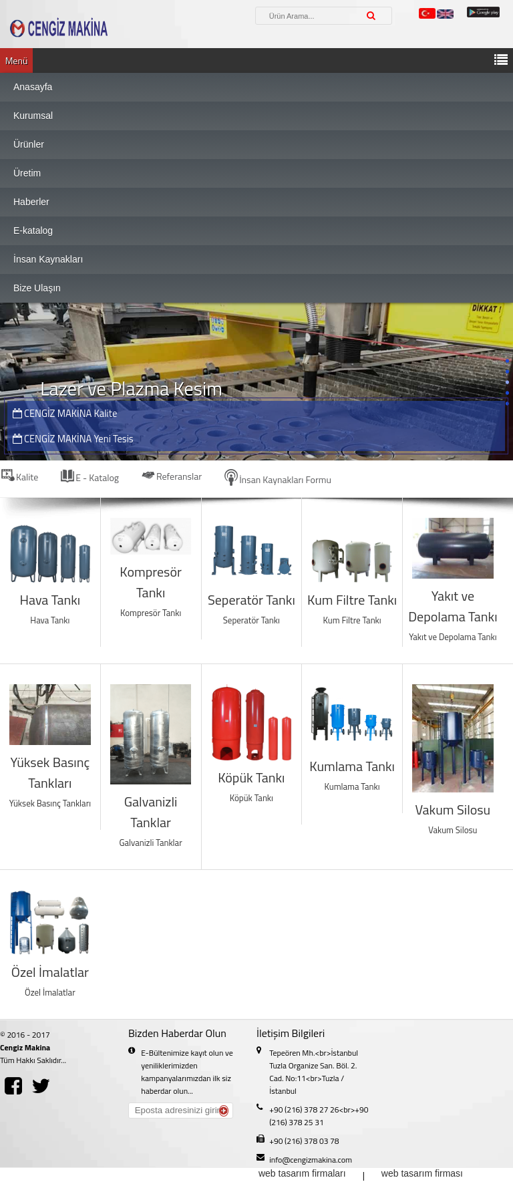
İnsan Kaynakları (48, 259)
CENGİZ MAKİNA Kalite (65, 413)
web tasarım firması (422, 1173)
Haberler (31, 201)
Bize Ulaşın (37, 288)
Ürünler (28, 144)
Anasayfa (32, 87)
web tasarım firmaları (302, 1173)
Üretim (27, 173)
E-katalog (33, 230)
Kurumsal (33, 115)
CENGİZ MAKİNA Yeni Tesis (73, 438)
